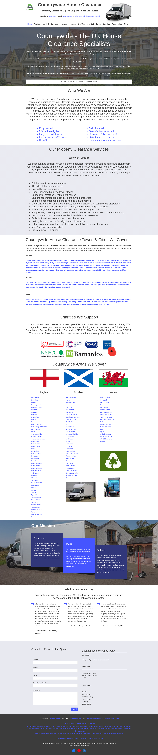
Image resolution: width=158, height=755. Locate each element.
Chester (61, 270)
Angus (68, 400)
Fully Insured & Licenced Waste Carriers (48, 733)
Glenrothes (121, 285)
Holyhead (54, 304)
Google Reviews (60, 738)
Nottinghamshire (36, 470)
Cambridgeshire (36, 407)
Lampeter (29, 302)
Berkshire (34, 400)
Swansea (34, 299)
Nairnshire (69, 444)
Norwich (112, 263)
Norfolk (33, 461)
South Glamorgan (106, 436)
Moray (68, 441)
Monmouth (62, 304)
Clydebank (45, 287)
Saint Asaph (49, 299)
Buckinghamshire (37, 405)
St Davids (103, 299)
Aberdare (97, 302)
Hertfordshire (35, 446)
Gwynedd (103, 400)
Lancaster (116, 270)
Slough (35, 267)
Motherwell (118, 282)
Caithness (69, 412)
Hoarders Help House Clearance (64, 728)
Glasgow (37, 282)
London (28, 260)
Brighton (29, 267)
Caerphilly (99, 304)
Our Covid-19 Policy (96, 738)
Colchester (116, 267)
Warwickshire (35, 500)
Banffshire (69, 407)
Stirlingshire (70, 461)
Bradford (95, 260)
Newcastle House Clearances (113, 733)
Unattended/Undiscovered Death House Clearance (106, 726)
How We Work (68, 733)
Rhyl (75, 302)
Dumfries (98, 282)
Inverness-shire (71, 427)
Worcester (87, 270)
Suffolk (33, 487)
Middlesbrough (65, 265)
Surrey (33, 490)
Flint (102, 302)
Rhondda (91, 304)
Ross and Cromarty (72, 453)
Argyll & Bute (70, 402)
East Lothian (70, 422)
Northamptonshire (37, 463)
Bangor (56, 299)
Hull (89, 260)
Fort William (105, 285)
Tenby (113, 299)
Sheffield (65, 260)
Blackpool (74, 265)
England (65, 724)
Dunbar (28, 287)
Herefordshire (36, 444)
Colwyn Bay (81, 302)
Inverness (60, 282)
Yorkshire (34, 517)
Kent (33, 449)
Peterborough (116, 265)
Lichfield (123, 270)
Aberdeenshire (71, 397)
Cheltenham (73, 267)
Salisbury (29, 272)
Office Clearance (46, 728)
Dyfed (102, 431)
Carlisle (55, 270)
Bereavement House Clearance (57, 726)
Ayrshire (68, 405)
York (97, 265)
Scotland (72, 724)
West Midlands (36, 504)
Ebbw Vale (90, 302)
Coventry (84, 260)
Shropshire (35, 478)
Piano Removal (97, 733)
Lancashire (35, 451)
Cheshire (34, 410)
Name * (35, 660)
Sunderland (104, 263)
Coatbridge (68, 287)
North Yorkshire (36, 468)
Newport (41, 299)
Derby (52, 263)
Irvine (127, 285)
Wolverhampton (116, 260)
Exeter (81, 267)
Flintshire (103, 405)
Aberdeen (67, 282)
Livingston (47, 285)
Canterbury (41, 270)
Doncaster (70, 270)
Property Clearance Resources (78, 738)
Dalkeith (80, 285)
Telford (92, 265)
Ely (65, 270)
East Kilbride (38, 285)
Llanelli (70, 302)
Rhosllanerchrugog (112, 302)
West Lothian (70, 466)
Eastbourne (88, 267)
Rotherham (57, 267)
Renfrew (52, 287)
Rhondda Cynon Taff (107, 419)
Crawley (34, 270)
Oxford (56, 265)
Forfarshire (69, 478)
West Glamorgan (106, 439)
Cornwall (34, 412)
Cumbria (34, 414)
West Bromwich (104, 265)
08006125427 (53, 16)
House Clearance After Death (86, 728)
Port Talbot (107, 304)
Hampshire (35, 441)
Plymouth (29, 263)
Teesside (34, 492)
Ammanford (123, 302)
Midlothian (69, 439)
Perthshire (69, 449)
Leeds (59, 260)
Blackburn (108, 267)
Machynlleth (37, 302)
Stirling (53, 282)
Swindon (36, 265)
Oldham (124, 267)
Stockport (124, 265)
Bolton (81, 265)
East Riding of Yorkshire (39, 427)
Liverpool (44, 260)
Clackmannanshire (72, 414)
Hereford (94, 270)
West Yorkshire (36, 509)
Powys (102, 441)
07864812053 (68, 16)
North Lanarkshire (72, 470)
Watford (49, 267)
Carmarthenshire (106, 412)
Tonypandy (46, 302)
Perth (48, 282)
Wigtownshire (70, 468)
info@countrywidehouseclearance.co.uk (87, 16)
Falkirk (83, 282)
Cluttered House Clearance (78, 726)
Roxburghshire (71, 456)
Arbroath (113, 285)
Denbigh (62, 299)
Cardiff (28, 299)
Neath (109, 299)
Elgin (99, 285)
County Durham (36, 424)
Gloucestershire (36, 434)
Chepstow (39, 304)
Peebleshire (70, 446)
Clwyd (102, 429)
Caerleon (127, 299)
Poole (52, 265)
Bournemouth (126, 263)
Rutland (34, 475)
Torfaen (102, 422)
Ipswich (87, 265)
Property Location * (39, 683)
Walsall (118, 263)
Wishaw (94, 285)
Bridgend (54, 302)
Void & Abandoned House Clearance (110, 728)
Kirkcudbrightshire (72, 434)
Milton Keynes (95, 263)
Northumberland (36, 466)
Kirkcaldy (65, 285)
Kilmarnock (127, 282)
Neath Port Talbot (106, 414)
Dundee (43, 282)
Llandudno (47, 304)
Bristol (71, 260)
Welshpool (120, 299)
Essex (33, 431)
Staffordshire (35, 485)
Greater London (36, 436)
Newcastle (102, 260)
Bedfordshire (35, 397)
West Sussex (35, 507)
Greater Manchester (38, 439)
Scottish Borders (71, 475)
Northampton (64, 263)
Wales (79, 724)
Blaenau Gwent (105, 424)
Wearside (34, 502)
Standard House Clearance (36, 726)
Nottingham (127, 260)
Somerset (34, 480)
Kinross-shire (70, 431)
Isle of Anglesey (105, 397)
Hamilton (111, 282)
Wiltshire (34, 512)
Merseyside (35, 458)
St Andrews (90, 282)
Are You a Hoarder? (88, 724)
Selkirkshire (70, 458)
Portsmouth (74, 263)
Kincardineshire (71, 429)
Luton (81, 263)
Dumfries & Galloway (73, 417)
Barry (65, 302)
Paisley (104, 282)
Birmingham (36, 260)
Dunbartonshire (71, 419)
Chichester (102, 270)
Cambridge (65, 267)
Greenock (86, 285)
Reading (46, 263)
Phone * (35, 675)
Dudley (57, 263)
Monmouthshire (105, 427)
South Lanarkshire (72, 473)
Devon (33, 419)
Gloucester (42, 267)
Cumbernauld (56, 285)
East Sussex (35, 429)
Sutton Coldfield (98, 267)
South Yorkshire (36, 483)
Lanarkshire (70, 436)
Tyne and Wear (36, 497)
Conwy (60, 302)
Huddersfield (44, 265)
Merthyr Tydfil (78, 299)
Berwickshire (70, 410)
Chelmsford (79, 270)
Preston (86, 263)
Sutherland (69, 463)
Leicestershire (36, 453)
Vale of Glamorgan (106, 417)
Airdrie (74, 285)
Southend (29, 265)
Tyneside (34, 495)
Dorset (33, 422)
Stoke (108, 260)
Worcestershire (36, 514)
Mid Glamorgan (105, 434)
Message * (36, 690)
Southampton (38, 263)
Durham (49, 270)
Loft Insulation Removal (82, 733)
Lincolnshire (35, 456)
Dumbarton (60, 287)
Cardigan (96, 299)
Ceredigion (104, 407)
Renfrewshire (70, 451)
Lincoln (109, 270)
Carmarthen (88, 299)
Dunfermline (75, 282)
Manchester (52, 260)
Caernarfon (71, 304)
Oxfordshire (35, 473)
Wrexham (69, 299)
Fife (67, 424)
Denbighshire (104, 402)
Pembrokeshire (105, 410)
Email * (35, 667)
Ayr (70, 285)
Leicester (77, 260)
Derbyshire (35, 417)
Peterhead (29, 285)
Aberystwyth (30, 304)
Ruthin (77, 304)
